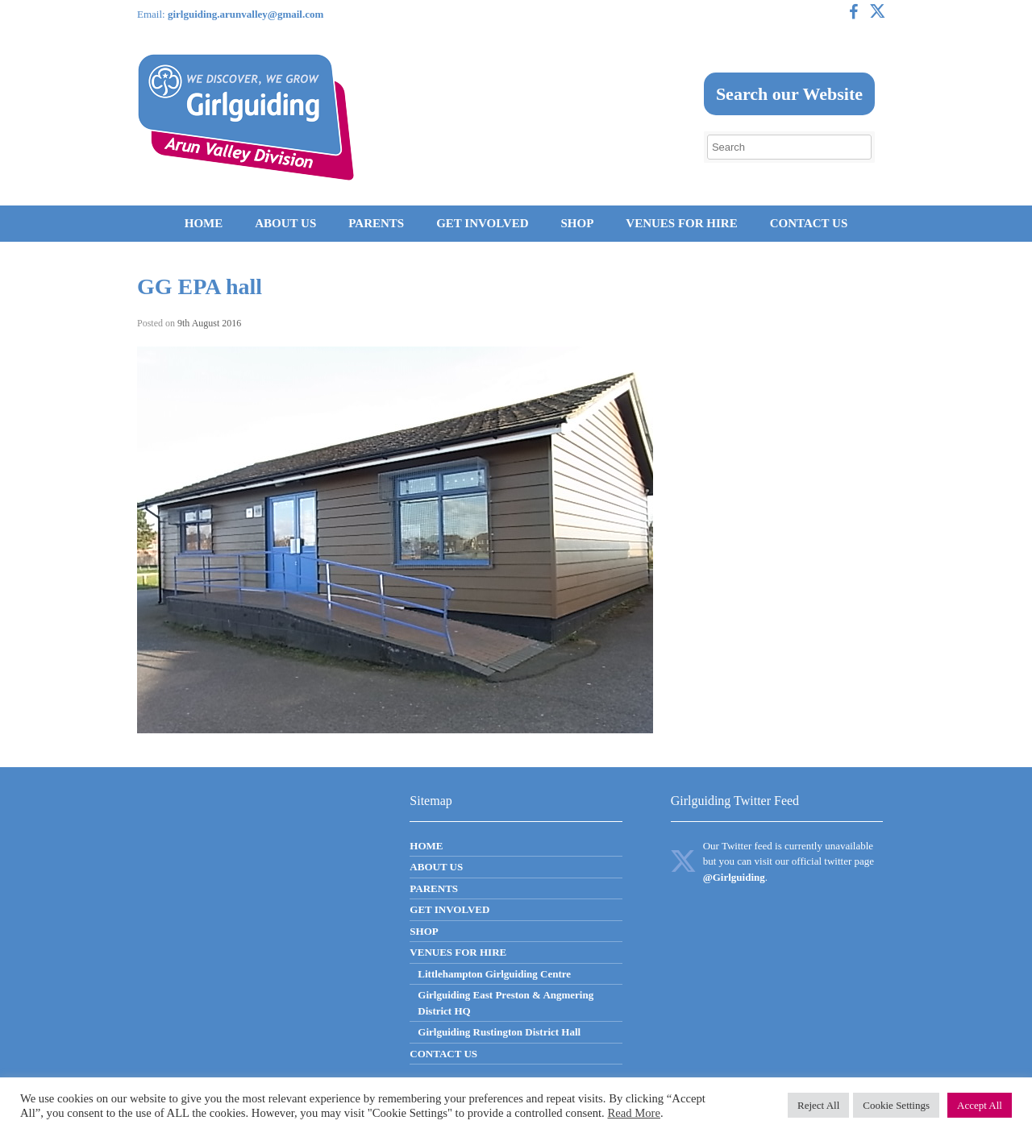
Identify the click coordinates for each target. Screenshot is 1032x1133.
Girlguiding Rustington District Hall (499, 1032)
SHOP (576, 223)
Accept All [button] (979, 1105)
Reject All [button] (818, 1105)
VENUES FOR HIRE (681, 223)
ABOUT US (285, 223)
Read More (633, 1112)
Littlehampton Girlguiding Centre (494, 974)
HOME (204, 223)
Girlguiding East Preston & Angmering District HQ (505, 1003)
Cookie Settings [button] (896, 1105)
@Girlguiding (734, 877)
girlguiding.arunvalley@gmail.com (245, 14)
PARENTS (376, 223)
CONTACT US (809, 223)
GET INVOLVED (482, 223)
